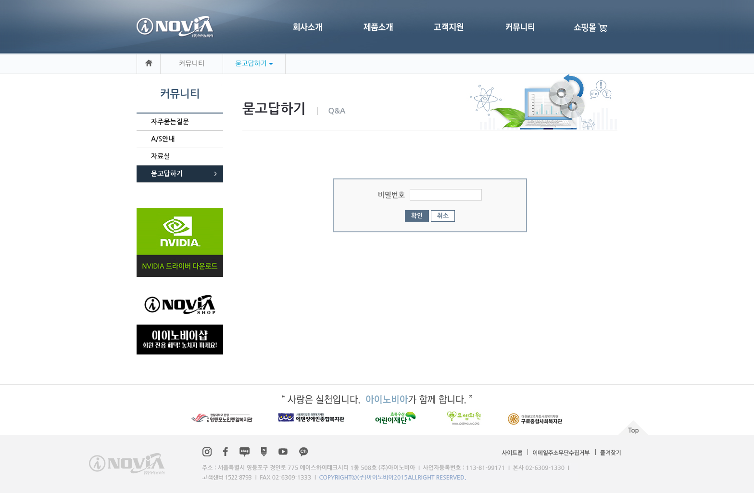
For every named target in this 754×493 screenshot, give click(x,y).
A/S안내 (163, 139)
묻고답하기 (167, 173)
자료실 (160, 156)
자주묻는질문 (170, 121)
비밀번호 (391, 195)
